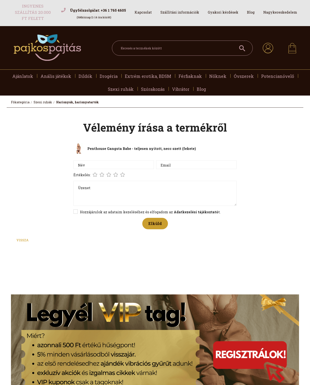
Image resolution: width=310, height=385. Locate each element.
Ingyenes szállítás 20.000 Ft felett (33, 12)
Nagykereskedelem (280, 12)
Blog (251, 12)
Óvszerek (244, 76)
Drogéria (109, 76)
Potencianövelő (277, 76)
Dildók (85, 76)
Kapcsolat (143, 12)
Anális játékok (55, 76)
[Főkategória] (20, 102)
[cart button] (292, 46)
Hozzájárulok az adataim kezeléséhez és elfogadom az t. (150, 212)
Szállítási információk (179, 12)
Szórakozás (153, 89)
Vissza (22, 240)
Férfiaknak (190, 76)
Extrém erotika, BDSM (148, 76)
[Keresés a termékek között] (182, 48)
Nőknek (217, 76)
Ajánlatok (22, 76)
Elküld (155, 223)
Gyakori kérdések (223, 12)
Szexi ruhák (121, 89)
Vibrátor (180, 89)
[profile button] (268, 47)
